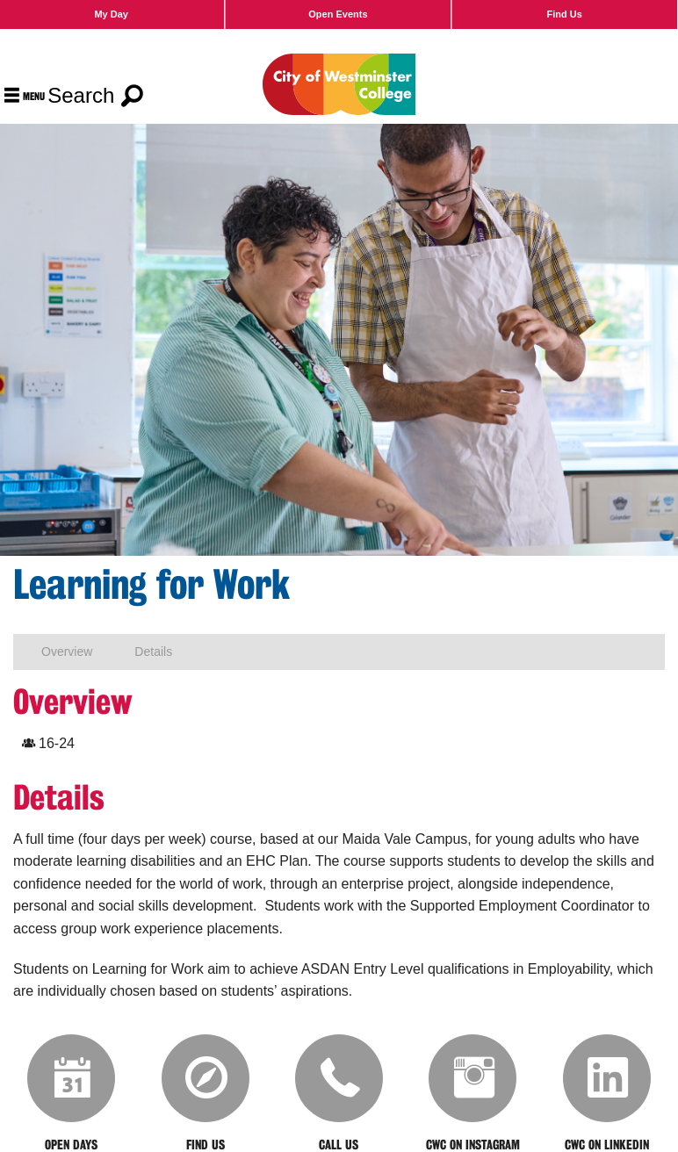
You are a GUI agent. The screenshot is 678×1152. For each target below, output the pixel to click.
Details (153, 651)
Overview (66, 651)
